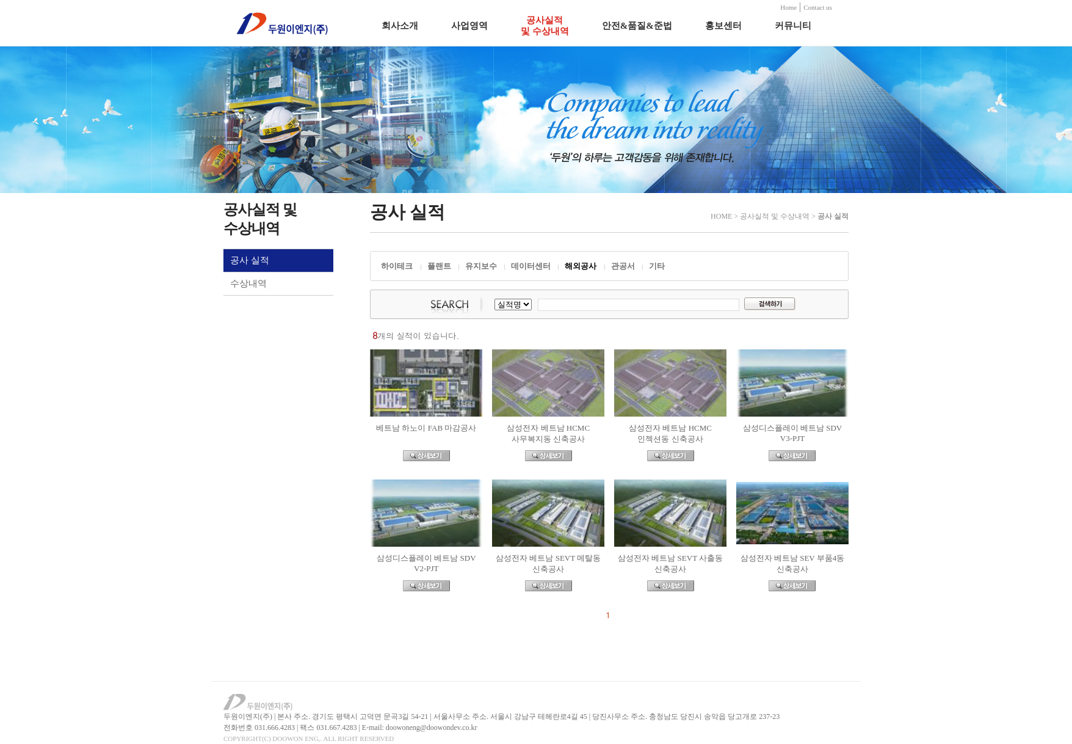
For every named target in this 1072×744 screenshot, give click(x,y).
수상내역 (248, 283)
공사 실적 (249, 260)
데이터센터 (531, 266)
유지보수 (481, 266)
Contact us (817, 7)
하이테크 (397, 266)
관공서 (623, 266)
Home (788, 7)
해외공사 (580, 266)
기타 (657, 266)
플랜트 (439, 266)
